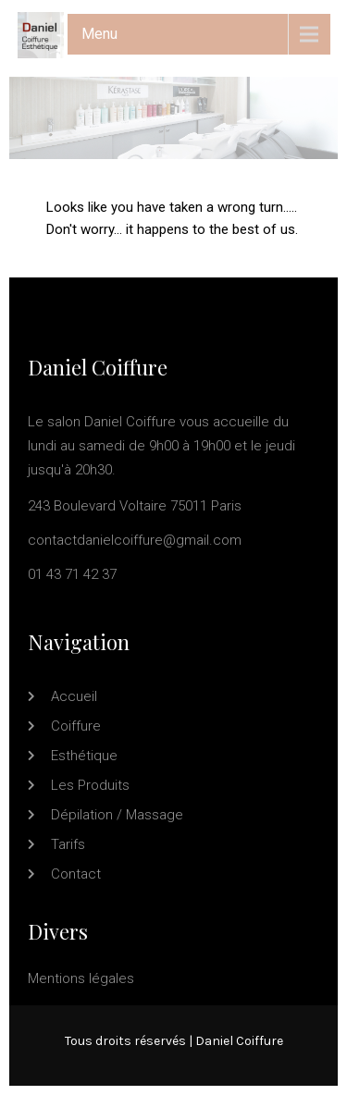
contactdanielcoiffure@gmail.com (135, 540)
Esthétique (84, 755)
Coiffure (76, 726)
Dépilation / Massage (117, 814)
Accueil (74, 696)
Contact (76, 874)
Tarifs (68, 844)
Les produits (90, 785)
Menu (99, 34)
